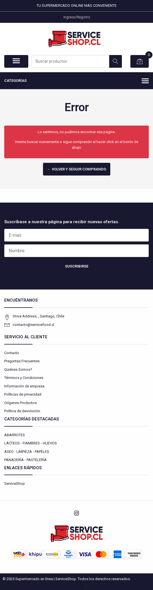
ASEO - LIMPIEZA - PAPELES (26, 451)
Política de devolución (22, 411)
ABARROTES (14, 435)
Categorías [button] (76, 81)
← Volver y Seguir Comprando (76, 169)
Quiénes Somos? (18, 369)
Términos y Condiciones (23, 378)
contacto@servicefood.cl (33, 325)
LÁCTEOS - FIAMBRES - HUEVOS (30, 443)
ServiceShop (14, 483)
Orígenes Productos (20, 403)
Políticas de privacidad (22, 394)
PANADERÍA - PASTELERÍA (25, 460)
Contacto (11, 353)
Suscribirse (76, 266)
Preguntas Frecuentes (22, 361)
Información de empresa (24, 386)
